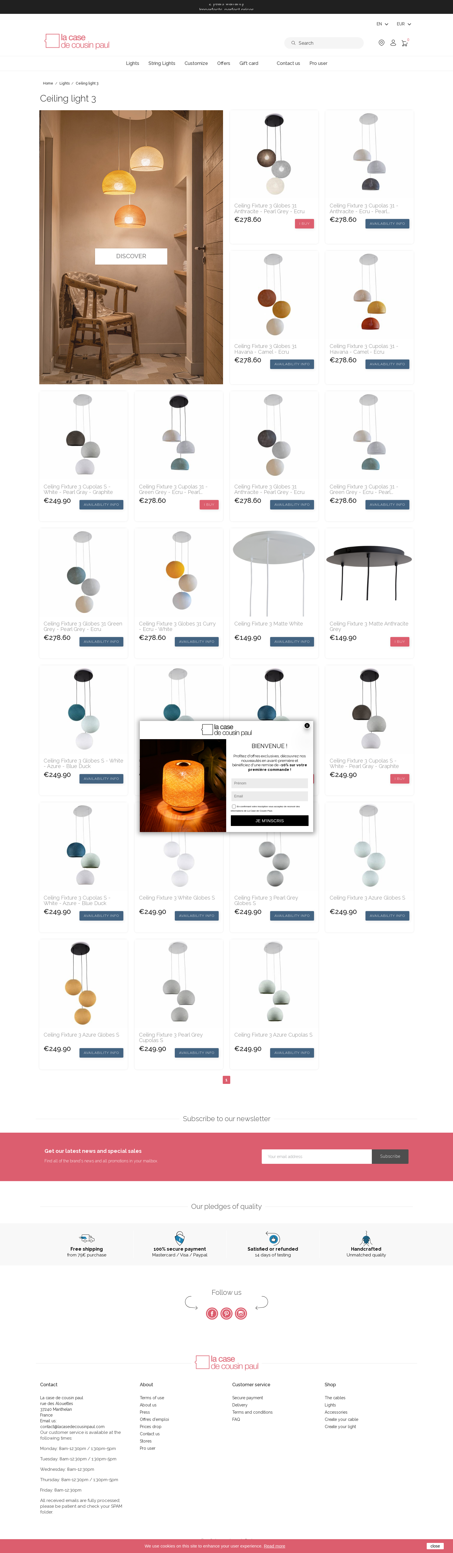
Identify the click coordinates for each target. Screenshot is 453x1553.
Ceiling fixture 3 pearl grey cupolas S (171, 1038)
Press (145, 1412)
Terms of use (152, 1397)
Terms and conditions (252, 1412)
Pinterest (226, 1313)
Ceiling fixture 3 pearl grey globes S (266, 900)
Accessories (336, 1412)
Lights (330, 1405)
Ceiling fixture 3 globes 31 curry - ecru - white (177, 626)
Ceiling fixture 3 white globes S (177, 898)
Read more (274, 1545)
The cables (335, 1397)
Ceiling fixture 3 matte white (268, 624)
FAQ (236, 1419)
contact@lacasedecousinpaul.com (72, 1426)
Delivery (240, 1405)
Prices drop (150, 1426)
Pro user (147, 1448)
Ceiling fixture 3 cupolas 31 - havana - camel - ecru (364, 349)
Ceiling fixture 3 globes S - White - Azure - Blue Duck (83, 763)
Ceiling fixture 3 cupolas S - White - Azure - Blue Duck (77, 900)
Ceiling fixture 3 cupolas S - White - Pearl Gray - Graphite (78, 489)
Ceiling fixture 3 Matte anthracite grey (369, 626)
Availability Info (387, 224)
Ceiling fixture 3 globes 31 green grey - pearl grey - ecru (83, 626)
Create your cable (341, 1419)
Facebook (212, 1313)
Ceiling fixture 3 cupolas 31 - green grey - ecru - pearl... (173, 489)
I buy (304, 224)
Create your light (340, 1426)
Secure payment (247, 1397)
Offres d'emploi (154, 1419)
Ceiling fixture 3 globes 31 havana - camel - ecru (265, 349)
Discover (131, 256)
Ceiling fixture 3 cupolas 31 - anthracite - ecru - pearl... (364, 208)
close (435, 1546)
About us (148, 1405)
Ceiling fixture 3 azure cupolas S (273, 1035)
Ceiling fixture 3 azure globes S (367, 898)
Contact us (150, 1434)
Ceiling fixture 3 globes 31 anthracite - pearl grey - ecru (269, 208)
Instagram (241, 1313)
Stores (146, 1441)
